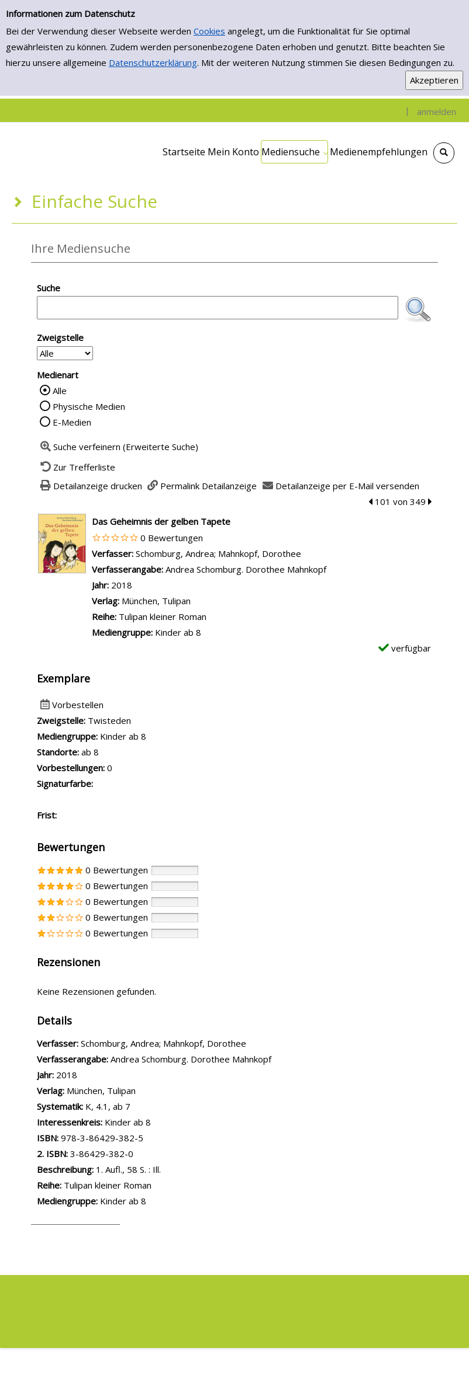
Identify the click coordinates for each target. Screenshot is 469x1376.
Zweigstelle (60, 337)
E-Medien (72, 422)
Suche (48, 288)
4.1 (102, 1106)
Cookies (209, 31)
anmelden (436, 111)
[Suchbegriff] (217, 307)
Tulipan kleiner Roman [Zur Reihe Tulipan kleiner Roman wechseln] (162, 616)
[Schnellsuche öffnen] (443, 152)
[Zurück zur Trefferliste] (76, 467)
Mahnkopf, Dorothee (259, 553)
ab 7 (121, 1106)
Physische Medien (89, 406)
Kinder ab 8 (128, 1122)
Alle (60, 390)
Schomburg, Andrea (175, 553)
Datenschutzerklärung (153, 62)
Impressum (72, 1321)
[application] (294, 151)
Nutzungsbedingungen (366, 1302)
